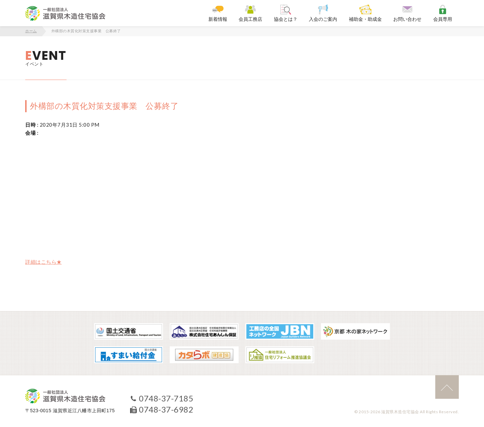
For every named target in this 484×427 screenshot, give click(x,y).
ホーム (31, 31)
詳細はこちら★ (43, 262)
